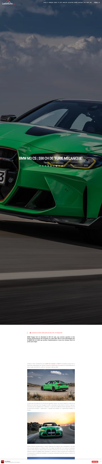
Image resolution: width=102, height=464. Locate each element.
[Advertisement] (51, 59)
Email (58, 397)
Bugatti (79, 409)
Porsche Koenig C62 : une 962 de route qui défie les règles (65, 452)
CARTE (87, 2)
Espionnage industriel (35, 429)
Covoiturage (78, 420)
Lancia (59, 413)
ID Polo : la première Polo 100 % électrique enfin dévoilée (64, 450)
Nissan (91, 413)
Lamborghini (54, 413)
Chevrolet (85, 409)
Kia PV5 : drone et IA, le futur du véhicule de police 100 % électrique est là (21, 445)
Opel (53, 415)
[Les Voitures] (8, 2)
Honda (70, 411)
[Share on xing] (59, 20)
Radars (76, 2)
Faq (8, 414)
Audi (70, 409)
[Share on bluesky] (56, 20)
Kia (85, 411)
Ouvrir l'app (95, 461)
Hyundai (73, 411)
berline (39, 159)
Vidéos (55, 2)
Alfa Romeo (58, 409)
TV (58, 2)
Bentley (73, 409)
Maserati (72, 413)
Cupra (92, 409)
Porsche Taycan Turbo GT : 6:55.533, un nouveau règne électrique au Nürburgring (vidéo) (24, 454)
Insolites (65, 2)
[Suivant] (77, 389)
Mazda (76, 413)
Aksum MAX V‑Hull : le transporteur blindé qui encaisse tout (65, 445)
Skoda (77, 415)
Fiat (65, 411)
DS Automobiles (58, 411)
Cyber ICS (32, 431)
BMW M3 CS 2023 (40, 373)
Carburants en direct (60, 422)
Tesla (83, 415)
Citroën (89, 409)
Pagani (56, 415)
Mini (89, 413)
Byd (81, 409)
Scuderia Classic (34, 416)
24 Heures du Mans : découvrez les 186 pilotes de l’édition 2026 (19, 456)
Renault (66, 415)
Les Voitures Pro (34, 412)
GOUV (82, 420)
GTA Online (33, 424)
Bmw (76, 409)
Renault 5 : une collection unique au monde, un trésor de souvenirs (66, 447)
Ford (68, 411)
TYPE (84, 2)
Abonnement (10, 412)
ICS (31, 436)
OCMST (32, 433)
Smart (80, 415)
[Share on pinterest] (48, 20)
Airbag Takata (91, 420)
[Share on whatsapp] (53, 20)
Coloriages (72, 420)
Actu (61, 2)
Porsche (63, 415)
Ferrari (62, 411)
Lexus (67, 413)
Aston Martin (66, 409)
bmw (29, 373)
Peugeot (59, 415)
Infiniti (77, 411)
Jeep (83, 411)
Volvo (53, 416)
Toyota (86, 415)
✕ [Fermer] (100, 461)
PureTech (54, 422)
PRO (91, 2)
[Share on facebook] (40, 20)
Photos (28, 367)
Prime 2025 (86, 420)
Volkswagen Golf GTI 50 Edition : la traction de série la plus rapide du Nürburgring (23, 452)
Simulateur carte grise (56, 420)
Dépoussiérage (33, 427)
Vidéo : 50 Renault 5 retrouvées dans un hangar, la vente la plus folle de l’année (22, 451)
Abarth (53, 409)
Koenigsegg (89, 411)
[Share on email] (62, 20)
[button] (94, 2)
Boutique (80, 2)
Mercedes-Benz (84, 413)
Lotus (69, 413)
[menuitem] (45, 2)
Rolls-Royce (71, 415)
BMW (59, 71)
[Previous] (25, 389)
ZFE (75, 420)
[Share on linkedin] (51, 20)
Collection (70, 2)
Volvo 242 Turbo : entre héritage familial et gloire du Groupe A (65, 456)
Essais (45, 2)
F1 (47, 2)
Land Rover (63, 413)
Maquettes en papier (65, 420)
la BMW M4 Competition (50, 71)
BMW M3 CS (33, 373)
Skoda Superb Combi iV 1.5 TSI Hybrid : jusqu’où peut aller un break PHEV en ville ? (23, 447)
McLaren (79, 413)
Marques (51, 2)
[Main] (51, 389)
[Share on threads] (45, 20)
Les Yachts (33, 414)
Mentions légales (11, 419)
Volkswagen (90, 415)
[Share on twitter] (42, 20)
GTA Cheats (33, 422)
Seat (75, 415)
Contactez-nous (11, 416)
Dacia (53, 411)
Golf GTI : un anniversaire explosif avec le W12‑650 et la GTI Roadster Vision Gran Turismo (72, 454)
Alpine (62, 409)
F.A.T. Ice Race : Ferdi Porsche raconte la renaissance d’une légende (67, 449)
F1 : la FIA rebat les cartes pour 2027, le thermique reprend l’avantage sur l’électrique (23, 449)
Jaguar (80, 411)
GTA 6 (32, 420)
